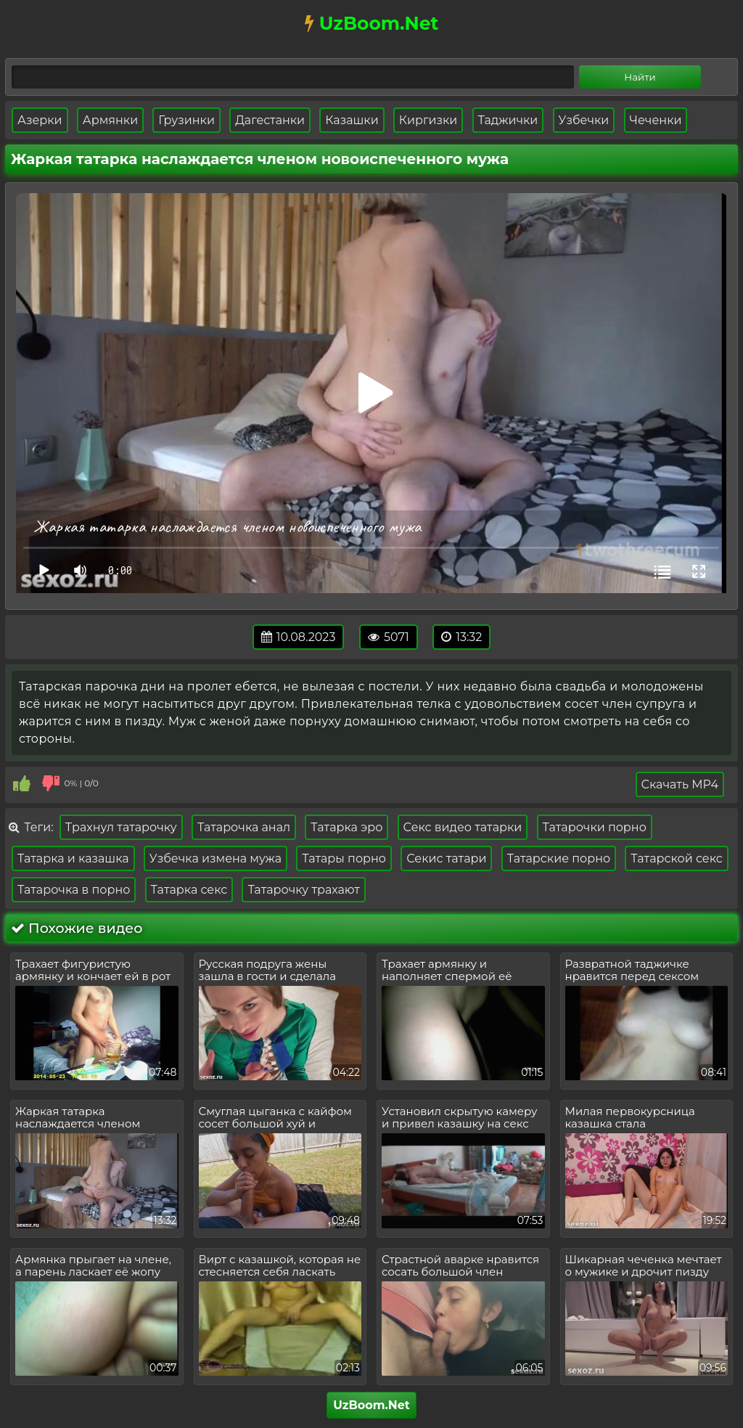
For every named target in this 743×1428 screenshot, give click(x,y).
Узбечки (584, 120)
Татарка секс (189, 890)
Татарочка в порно (73, 890)
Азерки (39, 120)
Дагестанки (270, 120)
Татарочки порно (594, 827)
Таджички (508, 120)
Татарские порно (558, 858)
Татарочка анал (243, 827)
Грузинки (186, 120)
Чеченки (656, 120)
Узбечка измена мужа (215, 858)
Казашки (351, 120)
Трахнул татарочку (121, 827)
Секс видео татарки (462, 827)
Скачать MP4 (679, 784)
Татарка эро (346, 827)
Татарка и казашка (73, 858)
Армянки (110, 120)
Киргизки (428, 120)
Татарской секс (676, 858)
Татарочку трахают (303, 890)
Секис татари (446, 858)
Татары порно (344, 858)
